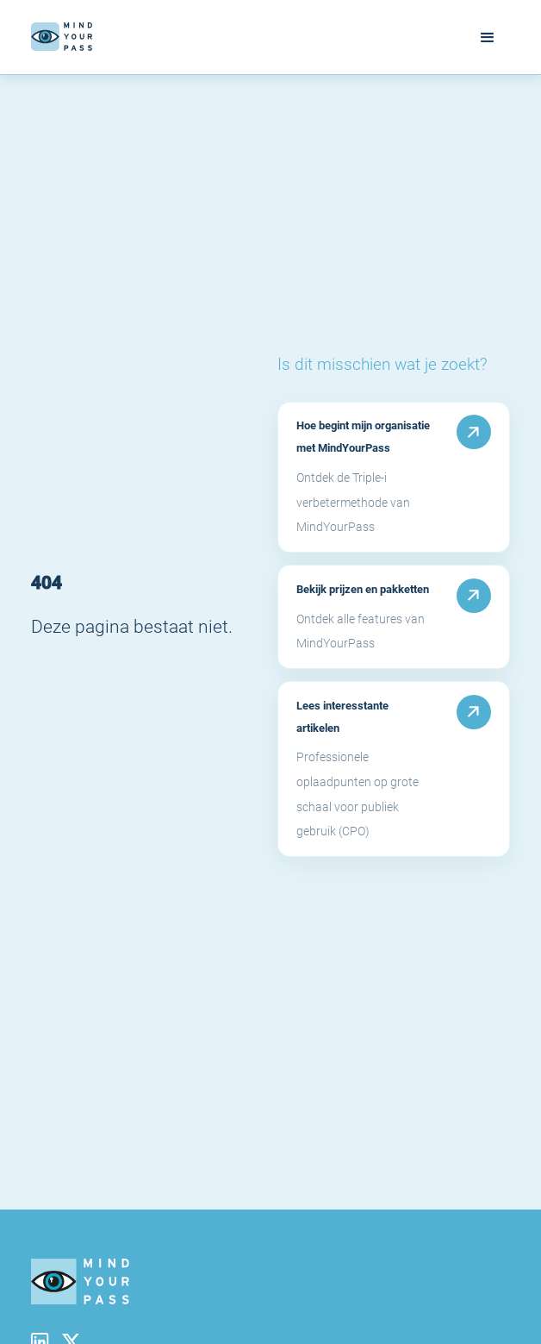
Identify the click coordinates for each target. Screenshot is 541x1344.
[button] (488, 37)
